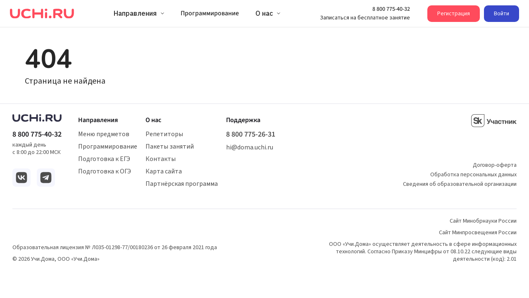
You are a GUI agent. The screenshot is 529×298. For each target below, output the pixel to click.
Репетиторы (164, 134)
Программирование (107, 146)
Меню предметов (103, 134)
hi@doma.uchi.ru (249, 147)
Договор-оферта (495, 165)
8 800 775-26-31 (250, 134)
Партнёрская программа (181, 184)
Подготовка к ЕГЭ (104, 159)
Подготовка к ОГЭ (104, 171)
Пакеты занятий (169, 146)
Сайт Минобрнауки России (483, 221)
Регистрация (453, 14)
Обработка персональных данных (473, 174)
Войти (501, 14)
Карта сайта (163, 171)
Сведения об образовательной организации (460, 184)
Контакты (160, 159)
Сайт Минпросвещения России (478, 232)
